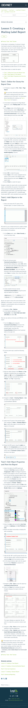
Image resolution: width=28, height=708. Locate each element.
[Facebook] (1, 678)
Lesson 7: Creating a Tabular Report (10, 671)
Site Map (18, 706)
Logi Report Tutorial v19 (9, 11)
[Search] (14, 15)
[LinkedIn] (6, 678)
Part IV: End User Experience (8, 668)
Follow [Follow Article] (4, 36)
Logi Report (11, 10)
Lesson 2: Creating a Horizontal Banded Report (13, 665)
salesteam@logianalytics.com (16, 699)
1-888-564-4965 (15, 698)
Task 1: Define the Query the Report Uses (14, 72)
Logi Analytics (4, 10)
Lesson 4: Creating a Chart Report (9, 663)
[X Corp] (4, 678)
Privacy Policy (13, 706)
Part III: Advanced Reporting (8, 674)
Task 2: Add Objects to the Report (12, 74)
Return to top (5, 684)
